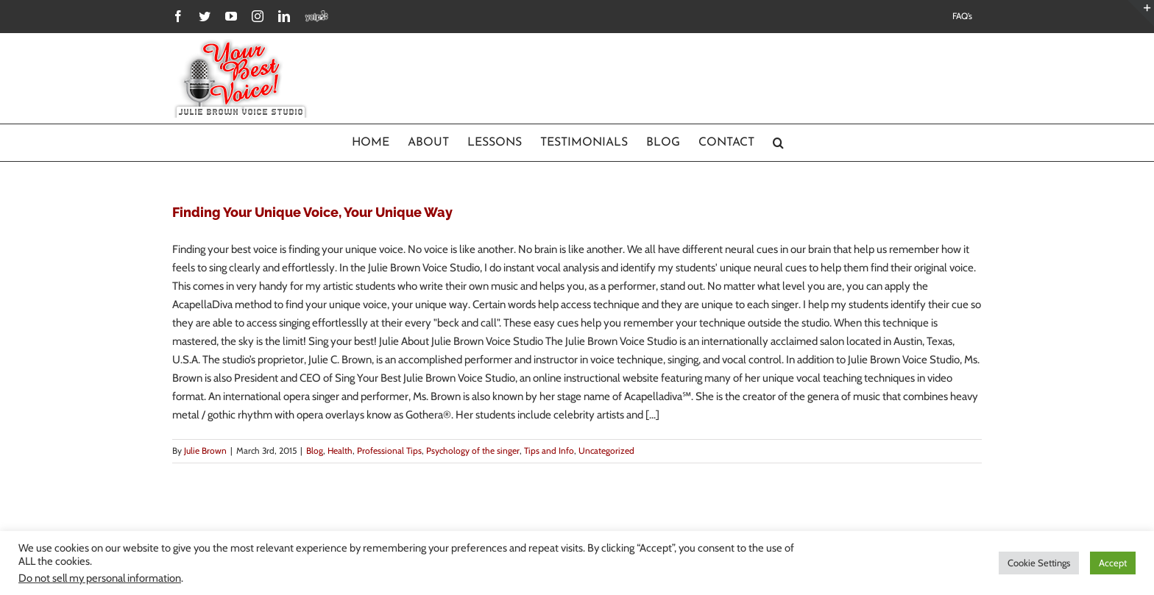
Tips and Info (549, 450)
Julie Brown (205, 450)
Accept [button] (1113, 563)
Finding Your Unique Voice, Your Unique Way (312, 212)
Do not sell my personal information (99, 578)
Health (340, 450)
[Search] (779, 142)
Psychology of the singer (473, 450)
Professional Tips (389, 450)
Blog (314, 450)
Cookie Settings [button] (1039, 563)
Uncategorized (606, 450)
